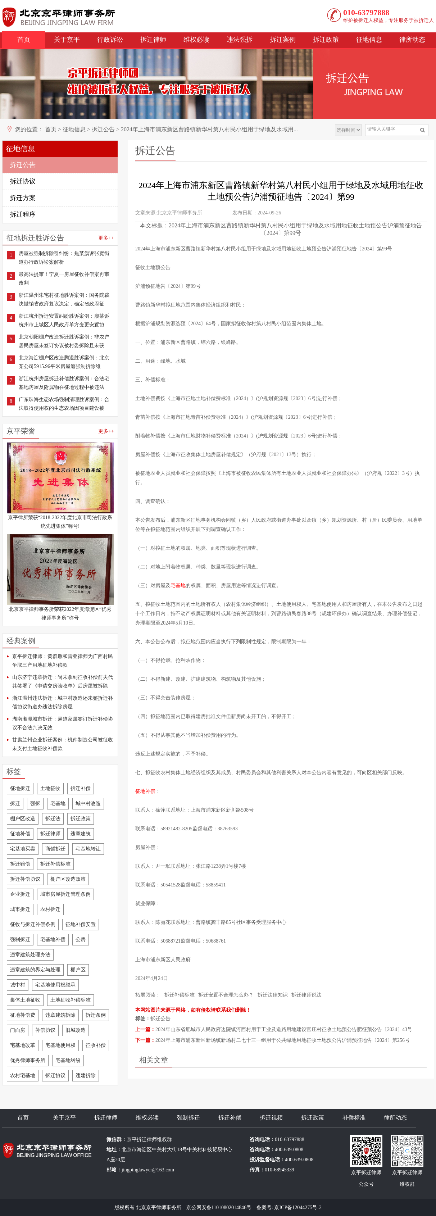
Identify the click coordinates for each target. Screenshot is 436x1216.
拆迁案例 (283, 39)
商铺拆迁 (55, 849)
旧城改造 (75, 1030)
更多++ (106, 238)
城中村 (17, 985)
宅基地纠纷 (68, 1060)
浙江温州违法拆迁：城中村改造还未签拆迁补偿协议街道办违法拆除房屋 (62, 702)
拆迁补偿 (81, 788)
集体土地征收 (25, 1000)
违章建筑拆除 (60, 1015)
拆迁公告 (103, 129)
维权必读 (196, 39)
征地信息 (369, 39)
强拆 (35, 803)
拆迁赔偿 (20, 864)
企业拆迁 (20, 894)
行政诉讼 (110, 39)
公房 (81, 939)
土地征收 (50, 788)
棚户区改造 (22, 818)
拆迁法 (52, 818)
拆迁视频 (271, 1118)
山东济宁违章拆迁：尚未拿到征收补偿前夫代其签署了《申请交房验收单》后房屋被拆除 (62, 682)
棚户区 (78, 969)
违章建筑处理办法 (30, 954)
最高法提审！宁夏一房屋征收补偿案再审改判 (64, 279)
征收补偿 (96, 1045)
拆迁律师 (153, 39)
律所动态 (412, 39)
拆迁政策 (326, 39)
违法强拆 (240, 39)
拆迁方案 (23, 197)
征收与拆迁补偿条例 (32, 924)
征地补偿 (20, 833)
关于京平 (67, 39)
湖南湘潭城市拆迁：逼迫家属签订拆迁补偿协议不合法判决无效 (62, 723)
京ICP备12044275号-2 (297, 1207)
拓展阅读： (147, 995)
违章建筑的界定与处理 (35, 969)
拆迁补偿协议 (25, 879)
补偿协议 (45, 1030)
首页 (23, 39)
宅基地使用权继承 (55, 985)
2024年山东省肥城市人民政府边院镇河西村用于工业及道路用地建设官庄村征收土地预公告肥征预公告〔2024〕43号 (283, 1029)
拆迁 (15, 803)
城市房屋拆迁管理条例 (65, 894)
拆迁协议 (23, 181)
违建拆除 (86, 1075)
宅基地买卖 (22, 849)
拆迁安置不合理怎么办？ (226, 995)
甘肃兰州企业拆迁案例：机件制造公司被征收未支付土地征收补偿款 (62, 744)
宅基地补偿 (52, 939)
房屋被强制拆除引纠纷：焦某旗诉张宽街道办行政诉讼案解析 (64, 258)
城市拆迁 (20, 909)
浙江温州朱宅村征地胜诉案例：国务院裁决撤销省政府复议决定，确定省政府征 (64, 299)
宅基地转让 (88, 849)
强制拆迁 (20, 939)
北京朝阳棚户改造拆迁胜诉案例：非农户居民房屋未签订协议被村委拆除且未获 (64, 341)
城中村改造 (88, 803)
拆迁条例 (96, 1015)
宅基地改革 (22, 1045)
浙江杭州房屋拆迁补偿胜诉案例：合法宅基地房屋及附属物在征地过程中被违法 (64, 383)
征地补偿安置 (80, 924)
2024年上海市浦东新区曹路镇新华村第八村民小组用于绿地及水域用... (209, 129)
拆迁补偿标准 (55, 864)
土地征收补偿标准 (70, 1000)
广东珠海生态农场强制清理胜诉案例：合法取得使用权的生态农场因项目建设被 (64, 404)
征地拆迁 (20, 788)
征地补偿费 (22, 1015)
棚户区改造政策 (68, 879)
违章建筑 (81, 833)
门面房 (17, 1030)
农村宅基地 (22, 1075)
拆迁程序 (23, 214)
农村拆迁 (50, 909)
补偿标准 (353, 1118)
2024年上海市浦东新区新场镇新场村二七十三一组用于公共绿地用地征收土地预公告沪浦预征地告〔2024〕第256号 (282, 1040)
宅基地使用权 (60, 1045)
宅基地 (57, 803)
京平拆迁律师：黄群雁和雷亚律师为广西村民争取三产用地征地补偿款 (62, 661)
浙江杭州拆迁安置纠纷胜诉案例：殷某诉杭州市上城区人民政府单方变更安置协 (64, 320)
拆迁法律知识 (273, 995)
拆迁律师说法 (306, 995)
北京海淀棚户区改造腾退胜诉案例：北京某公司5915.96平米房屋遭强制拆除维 (64, 362)
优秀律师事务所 (27, 1060)
